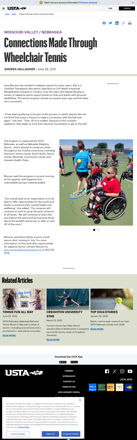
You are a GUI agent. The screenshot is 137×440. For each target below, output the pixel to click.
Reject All (50, 434)
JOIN (110, 8)
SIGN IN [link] (127, 8)
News (14, 14)
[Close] (80, 400)
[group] (96, 182)
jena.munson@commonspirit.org (22, 250)
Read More (9, 335)
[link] (104, 23)
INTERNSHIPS (69, 376)
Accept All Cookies (71, 434)
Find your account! (88, 2)
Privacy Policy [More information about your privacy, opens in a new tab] (23, 427)
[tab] (94, 230)
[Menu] (3, 8)
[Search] (134, 14)
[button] (133, 3)
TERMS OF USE (69, 387)
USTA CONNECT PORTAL (69, 392)
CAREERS (69, 371)
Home (7, 14)
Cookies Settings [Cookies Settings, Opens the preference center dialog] (18, 434)
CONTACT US (69, 381)
